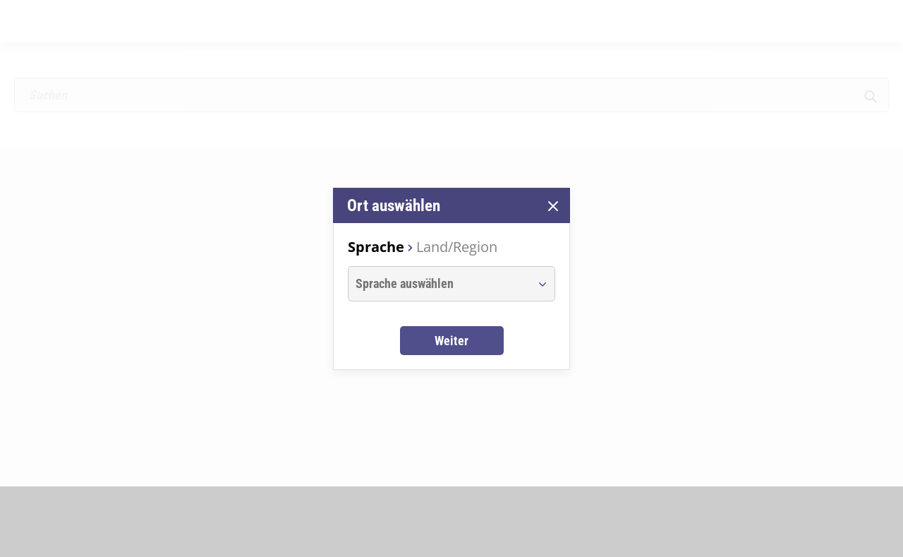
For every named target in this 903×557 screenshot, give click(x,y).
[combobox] (438, 284)
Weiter (451, 340)
